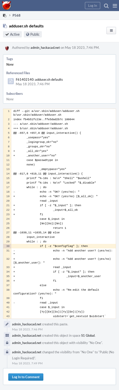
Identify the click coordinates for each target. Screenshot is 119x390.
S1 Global (88, 335)
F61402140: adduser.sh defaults (39, 79)
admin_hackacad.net (45, 47)
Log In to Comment (26, 377)
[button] (115, 5)
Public (35, 34)
